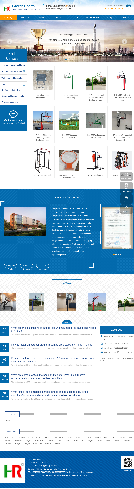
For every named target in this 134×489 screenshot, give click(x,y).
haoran (7, 420)
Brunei (59, 441)
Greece (130, 437)
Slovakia (78, 437)
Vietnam (48, 444)
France (108, 441)
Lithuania (8, 444)
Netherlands (39, 441)
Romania (127, 441)
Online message (43, 266)
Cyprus (114, 437)
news (58, 17)
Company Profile (10, 266)
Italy (83, 441)
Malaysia (27, 444)
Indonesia (117, 441)
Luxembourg (18, 441)
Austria (30, 437)
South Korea (37, 444)
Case (75, 17)
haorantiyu (83, 475)
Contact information (27, 266)
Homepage (8, 17)
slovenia (22, 437)
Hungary (47, 437)
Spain (7, 437)
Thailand (57, 444)
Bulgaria (90, 441)
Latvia (70, 437)
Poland (122, 437)
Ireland (75, 441)
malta (106, 437)
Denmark (98, 437)
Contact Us (126, 17)
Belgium (28, 441)
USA (14, 437)
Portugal (17, 444)
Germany (88, 437)
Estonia (99, 441)
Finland (67, 441)
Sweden (7, 441)
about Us (25, 17)
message (109, 17)
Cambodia (50, 441)
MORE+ (67, 322)
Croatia (38, 437)
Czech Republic (59, 437)
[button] (66, 59)
